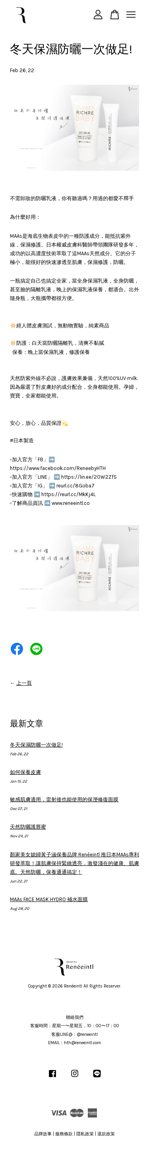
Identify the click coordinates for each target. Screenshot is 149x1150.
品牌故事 (43, 1134)
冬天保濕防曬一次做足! (36, 745)
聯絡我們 (74, 1017)
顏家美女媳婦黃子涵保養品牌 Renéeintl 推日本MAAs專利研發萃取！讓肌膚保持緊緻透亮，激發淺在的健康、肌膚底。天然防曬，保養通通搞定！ (74, 863)
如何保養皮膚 (25, 772)
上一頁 (24, 683)
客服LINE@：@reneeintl (74, 1034)
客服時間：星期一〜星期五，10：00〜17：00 (74, 1025)
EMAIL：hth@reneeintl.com (74, 1042)
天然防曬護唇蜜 (28, 827)
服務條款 (64, 1134)
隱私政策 (85, 1134)
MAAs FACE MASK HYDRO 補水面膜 (49, 899)
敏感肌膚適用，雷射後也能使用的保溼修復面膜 (64, 799)
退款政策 (106, 1134)
